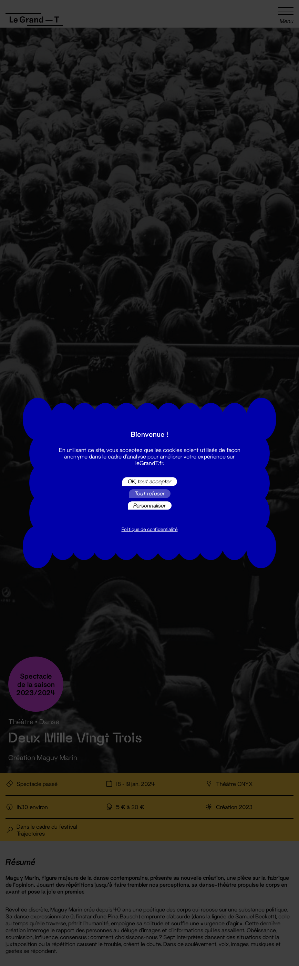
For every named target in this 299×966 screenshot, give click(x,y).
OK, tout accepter (150, 481)
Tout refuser (149, 493)
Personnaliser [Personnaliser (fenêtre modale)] (149, 505)
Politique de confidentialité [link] (150, 529)
